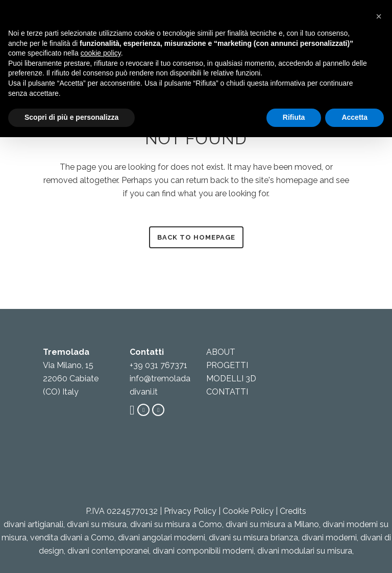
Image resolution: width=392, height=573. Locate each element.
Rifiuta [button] (294, 117)
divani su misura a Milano (272, 524)
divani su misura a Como (176, 524)
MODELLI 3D (231, 378)
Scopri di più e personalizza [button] (71, 117)
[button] (379, 16)
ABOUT (220, 352)
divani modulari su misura (304, 551)
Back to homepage (196, 237)
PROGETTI (227, 365)
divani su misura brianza (253, 537)
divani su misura (97, 524)
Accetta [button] (354, 117)
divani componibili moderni (203, 551)
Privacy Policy (190, 511)
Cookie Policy (248, 511)
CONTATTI (227, 392)
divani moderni (329, 537)
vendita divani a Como (72, 537)
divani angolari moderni (161, 537)
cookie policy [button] (101, 53)
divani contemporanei (108, 551)
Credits (293, 511)
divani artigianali (33, 524)
